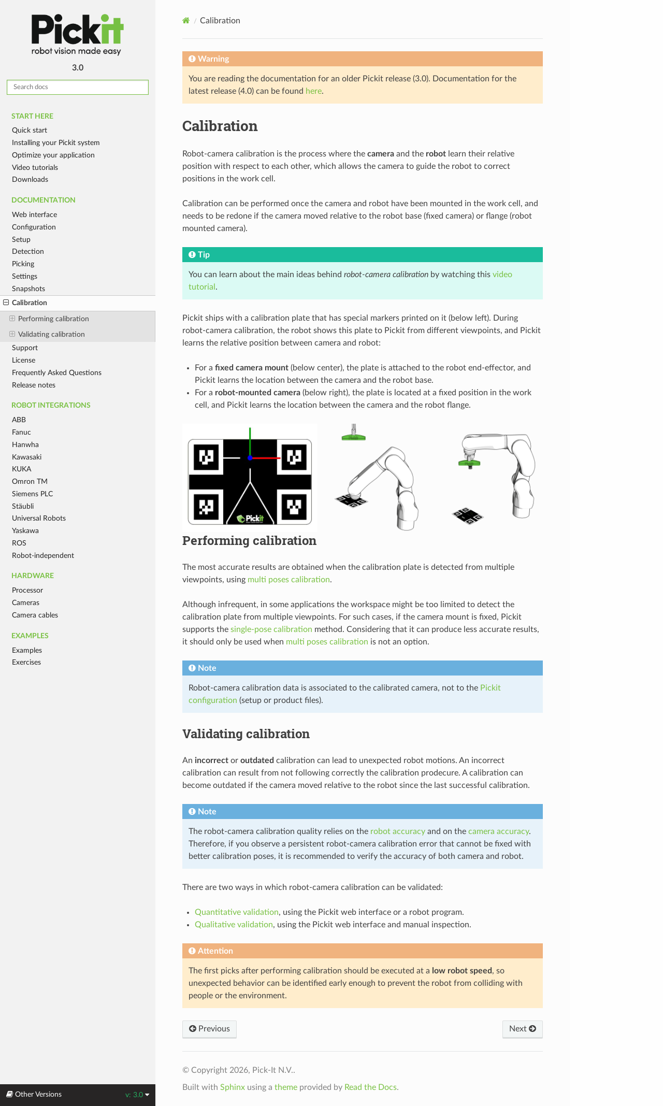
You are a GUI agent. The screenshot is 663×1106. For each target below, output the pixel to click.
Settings (24, 276)
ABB (19, 420)
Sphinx (232, 1087)
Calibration (25, 303)
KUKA (21, 469)
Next (522, 1029)
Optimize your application (53, 155)
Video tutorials (35, 167)
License (23, 360)
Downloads (30, 179)
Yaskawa (25, 531)
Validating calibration (47, 334)
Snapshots (28, 289)
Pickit (78, 35)
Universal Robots (39, 518)
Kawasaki (26, 457)
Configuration (34, 227)
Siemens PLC (32, 494)
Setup (21, 239)
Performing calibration (49, 319)
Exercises (26, 662)
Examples (27, 650)
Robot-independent (43, 555)
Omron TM (30, 481)
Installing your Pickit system (56, 143)
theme (286, 1087)
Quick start (29, 130)
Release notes (33, 385)
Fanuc (21, 432)
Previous (209, 1029)
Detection (28, 251)
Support (25, 348)
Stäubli (23, 506)
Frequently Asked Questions (57, 373)
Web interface (34, 215)
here (314, 91)
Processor (27, 590)
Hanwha (25, 445)
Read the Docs (370, 1087)
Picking (23, 264)
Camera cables (35, 615)
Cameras (25, 603)
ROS (19, 543)
